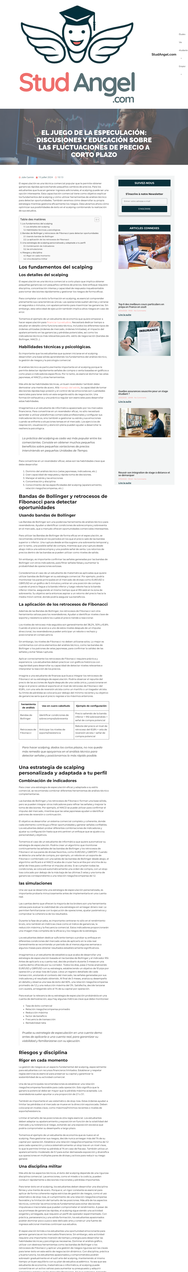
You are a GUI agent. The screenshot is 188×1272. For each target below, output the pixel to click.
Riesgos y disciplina (32, 252)
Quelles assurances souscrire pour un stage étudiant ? (143, 392)
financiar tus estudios (59, 322)
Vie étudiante (183, 51)
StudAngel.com (164, 54)
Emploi (182, 71)
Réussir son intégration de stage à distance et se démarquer (144, 474)
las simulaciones (34, 249)
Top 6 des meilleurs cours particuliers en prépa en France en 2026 (141, 305)
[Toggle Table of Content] (96, 219)
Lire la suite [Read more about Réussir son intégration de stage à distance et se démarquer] (124, 483)
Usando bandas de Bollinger (40, 236)
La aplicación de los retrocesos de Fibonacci (48, 239)
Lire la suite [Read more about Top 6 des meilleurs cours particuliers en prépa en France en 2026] (124, 315)
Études (182, 34)
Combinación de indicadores (40, 246)
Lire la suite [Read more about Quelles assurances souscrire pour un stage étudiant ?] (124, 401)
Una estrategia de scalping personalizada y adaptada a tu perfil (53, 243)
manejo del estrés (70, 387)
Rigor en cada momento (38, 256)
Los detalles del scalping (38, 227)
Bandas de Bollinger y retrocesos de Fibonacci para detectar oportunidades (60, 233)
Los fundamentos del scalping (37, 223)
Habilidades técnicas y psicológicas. (43, 230)
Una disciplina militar (37, 259)
